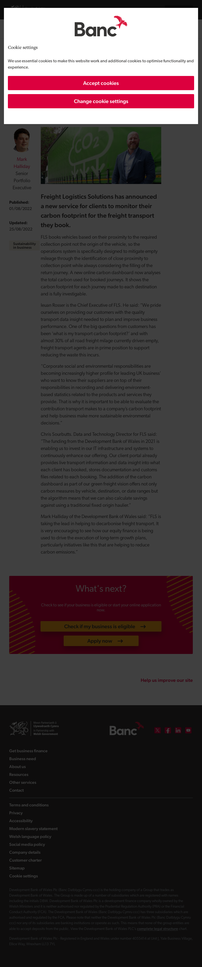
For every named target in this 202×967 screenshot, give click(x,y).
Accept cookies (101, 83)
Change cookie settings (101, 101)
